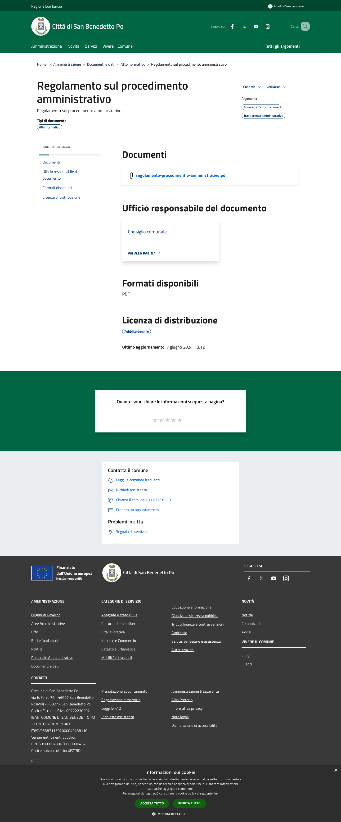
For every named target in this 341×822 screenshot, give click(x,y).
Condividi (253, 87)
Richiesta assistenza (117, 717)
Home (41, 64)
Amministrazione (67, 64)
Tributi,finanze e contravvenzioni (197, 624)
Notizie (247, 615)
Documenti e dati (101, 64)
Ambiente (179, 633)
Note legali (180, 717)
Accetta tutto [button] (152, 803)
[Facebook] (226, 26)
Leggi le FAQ (111, 708)
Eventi (247, 664)
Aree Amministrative (48, 623)
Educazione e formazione (191, 607)
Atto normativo (133, 64)
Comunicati (251, 623)
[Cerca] (304, 26)
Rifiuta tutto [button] (189, 803)
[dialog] (170, 793)
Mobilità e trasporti (116, 657)
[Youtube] (250, 26)
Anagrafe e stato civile (119, 615)
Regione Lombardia (46, 6)
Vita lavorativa (113, 632)
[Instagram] (262, 26)
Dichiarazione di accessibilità (194, 725)
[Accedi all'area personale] (286, 6)
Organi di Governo (45, 615)
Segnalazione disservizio (120, 700)
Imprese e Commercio (118, 640)
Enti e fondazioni (44, 640)
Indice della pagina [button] (56, 147)
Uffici (35, 632)
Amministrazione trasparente (195, 691)
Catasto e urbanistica (118, 649)
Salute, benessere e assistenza (196, 641)
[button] (170, 814)
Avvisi (246, 632)
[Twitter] (238, 26)
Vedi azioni (277, 87)
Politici (36, 649)
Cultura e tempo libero (119, 623)
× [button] (335, 770)
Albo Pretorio (182, 700)
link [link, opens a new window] (216, 793)
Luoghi (247, 655)
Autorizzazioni (182, 650)
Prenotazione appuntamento (124, 691)
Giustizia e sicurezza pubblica (194, 615)
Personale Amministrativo (52, 657)
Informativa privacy (187, 708)
